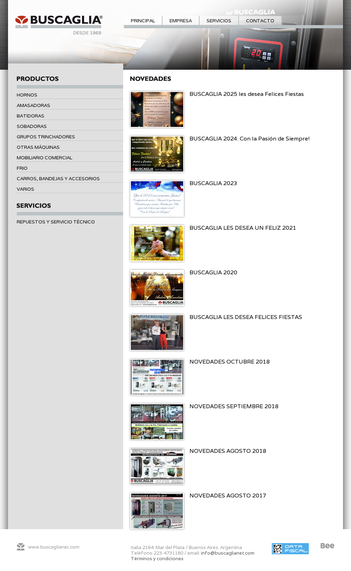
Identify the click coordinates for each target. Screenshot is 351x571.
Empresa (181, 20)
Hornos (27, 95)
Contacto (260, 20)
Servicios (219, 20)
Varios (25, 189)
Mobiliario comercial (44, 157)
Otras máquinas (38, 147)
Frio (22, 168)
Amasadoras (33, 105)
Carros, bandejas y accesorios (58, 178)
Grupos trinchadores (46, 137)
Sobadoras (32, 126)
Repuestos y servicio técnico (56, 222)
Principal (143, 20)
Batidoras (30, 116)
